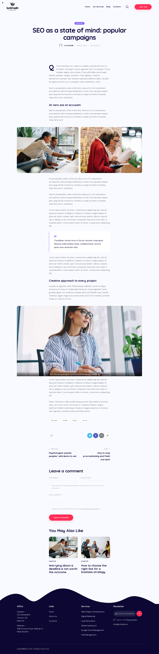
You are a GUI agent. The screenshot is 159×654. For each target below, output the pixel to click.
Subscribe (139, 614)
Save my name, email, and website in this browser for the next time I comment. (78, 487)
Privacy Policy (132, 620)
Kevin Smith (104, 374)
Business (54, 420)
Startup (79, 23)
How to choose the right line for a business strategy (94, 569)
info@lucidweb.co (120, 624)
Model (65, 420)
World (85, 420)
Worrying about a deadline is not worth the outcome (63, 569)
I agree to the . (126, 620)
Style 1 (75, 420)
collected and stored (91, 509)
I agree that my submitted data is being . (76, 509)
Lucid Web (21, 649)
